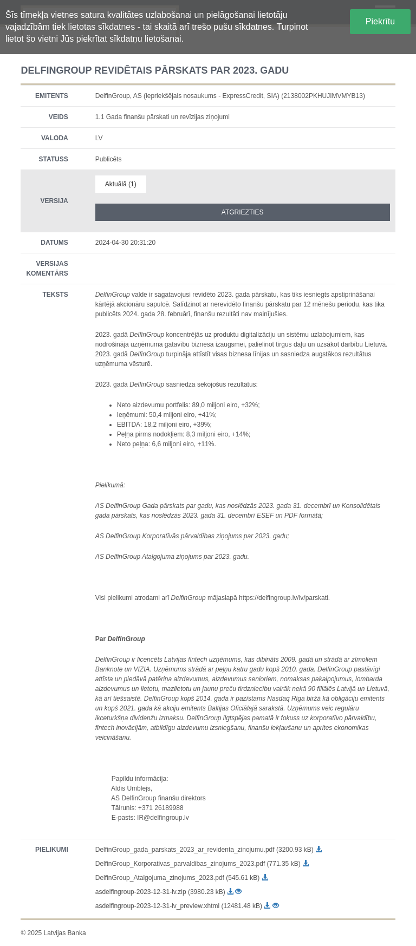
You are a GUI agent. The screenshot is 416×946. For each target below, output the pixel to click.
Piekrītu (380, 21)
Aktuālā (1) (120, 184)
